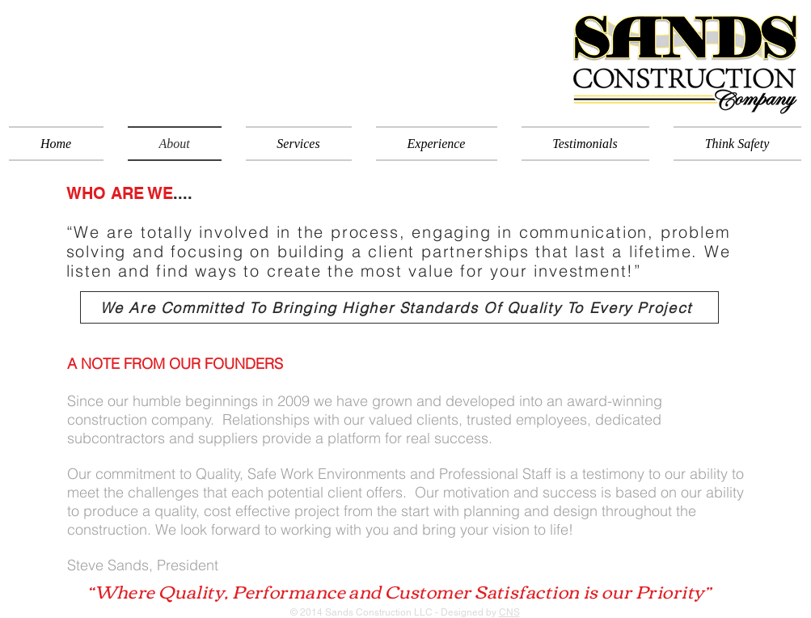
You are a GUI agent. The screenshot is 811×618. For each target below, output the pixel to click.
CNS (509, 612)
